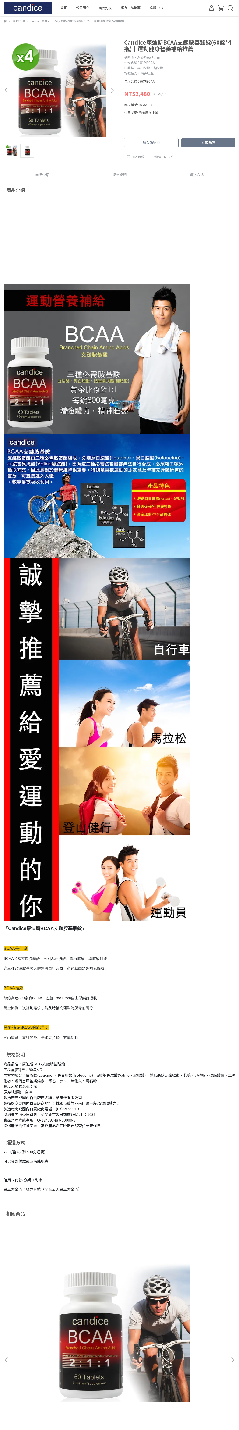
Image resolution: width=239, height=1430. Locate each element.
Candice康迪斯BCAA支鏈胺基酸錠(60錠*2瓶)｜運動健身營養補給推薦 (119, 1309)
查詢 (7, 1364)
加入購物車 (151, 142)
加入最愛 (135, 156)
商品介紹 (42, 174)
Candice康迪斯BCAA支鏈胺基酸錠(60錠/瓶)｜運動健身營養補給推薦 (45, 1309)
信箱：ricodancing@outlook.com (111, 1378)
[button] (112, 90)
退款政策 (10, 1385)
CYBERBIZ (120, 1418)
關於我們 (10, 1371)
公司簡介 (82, 7)
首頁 (63, 7)
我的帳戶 (10, 1378)
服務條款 (10, 1399)
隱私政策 (10, 1392)
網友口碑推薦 (131, 7)
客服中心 (156, 7)
